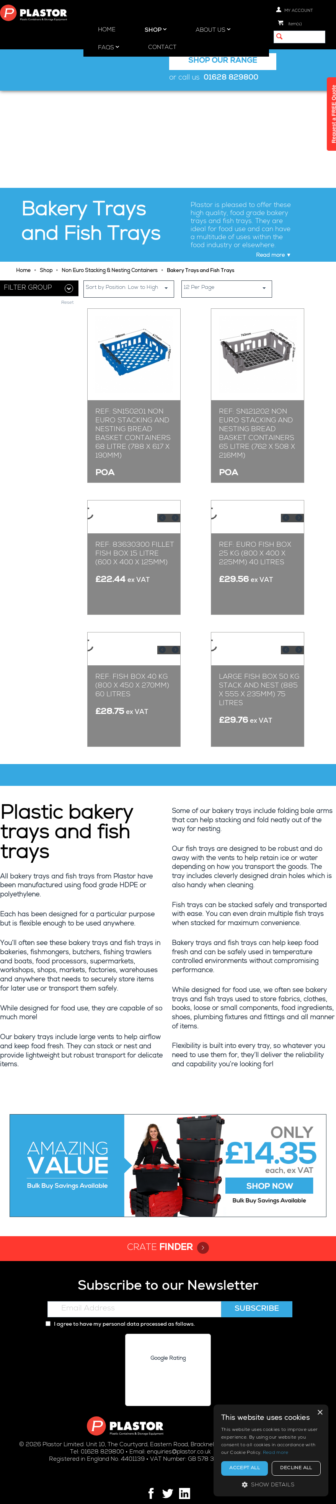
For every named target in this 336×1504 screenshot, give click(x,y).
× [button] (320, 1413)
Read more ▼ (274, 158)
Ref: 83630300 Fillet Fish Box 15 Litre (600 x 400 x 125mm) (134, 515)
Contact (162, 48)
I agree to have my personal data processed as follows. (120, 1302)
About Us (213, 29)
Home (107, 30)
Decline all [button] (296, 1468)
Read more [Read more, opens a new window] (276, 1453)
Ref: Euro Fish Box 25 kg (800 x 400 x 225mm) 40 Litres (255, 515)
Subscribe (257, 1287)
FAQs (108, 47)
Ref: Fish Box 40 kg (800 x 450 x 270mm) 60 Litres (132, 680)
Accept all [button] (244, 1468)
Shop (155, 29)
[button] (271, 1485)
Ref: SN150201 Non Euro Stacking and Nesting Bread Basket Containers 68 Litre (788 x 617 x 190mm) (133, 336)
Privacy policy (147, 1491)
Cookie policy (189, 1491)
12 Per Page (228, 191)
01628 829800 (231, 78)
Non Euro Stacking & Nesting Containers (110, 173)
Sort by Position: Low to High (130, 191)
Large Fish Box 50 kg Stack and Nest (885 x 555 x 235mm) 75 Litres (259, 684)
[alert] (271, 1450)
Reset (67, 206)
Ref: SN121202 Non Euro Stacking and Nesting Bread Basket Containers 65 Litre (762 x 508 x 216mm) (257, 336)
